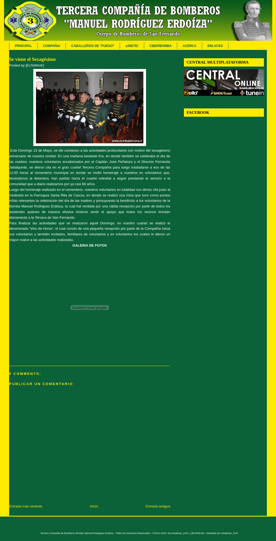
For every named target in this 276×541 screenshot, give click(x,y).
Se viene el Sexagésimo (32, 59)
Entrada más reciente (25, 506)
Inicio (94, 506)
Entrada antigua (158, 506)
